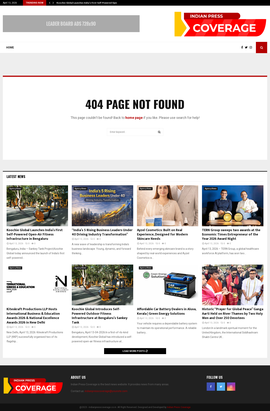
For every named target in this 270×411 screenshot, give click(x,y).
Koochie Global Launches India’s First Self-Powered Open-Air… (90, 3)
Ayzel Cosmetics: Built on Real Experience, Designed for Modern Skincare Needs (162, 234)
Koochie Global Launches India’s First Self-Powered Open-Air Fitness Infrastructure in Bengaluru (35, 234)
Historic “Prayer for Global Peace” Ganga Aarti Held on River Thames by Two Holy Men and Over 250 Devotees (232, 313)
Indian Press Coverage (179, 407)
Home (10, 47)
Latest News (16, 176)
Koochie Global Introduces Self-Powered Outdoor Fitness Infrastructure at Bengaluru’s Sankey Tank (99, 315)
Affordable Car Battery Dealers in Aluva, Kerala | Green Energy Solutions (166, 311)
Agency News (15, 189)
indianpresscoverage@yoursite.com (106, 391)
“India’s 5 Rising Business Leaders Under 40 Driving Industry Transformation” (102, 232)
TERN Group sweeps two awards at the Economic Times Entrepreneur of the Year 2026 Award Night (231, 234)
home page (134, 118)
